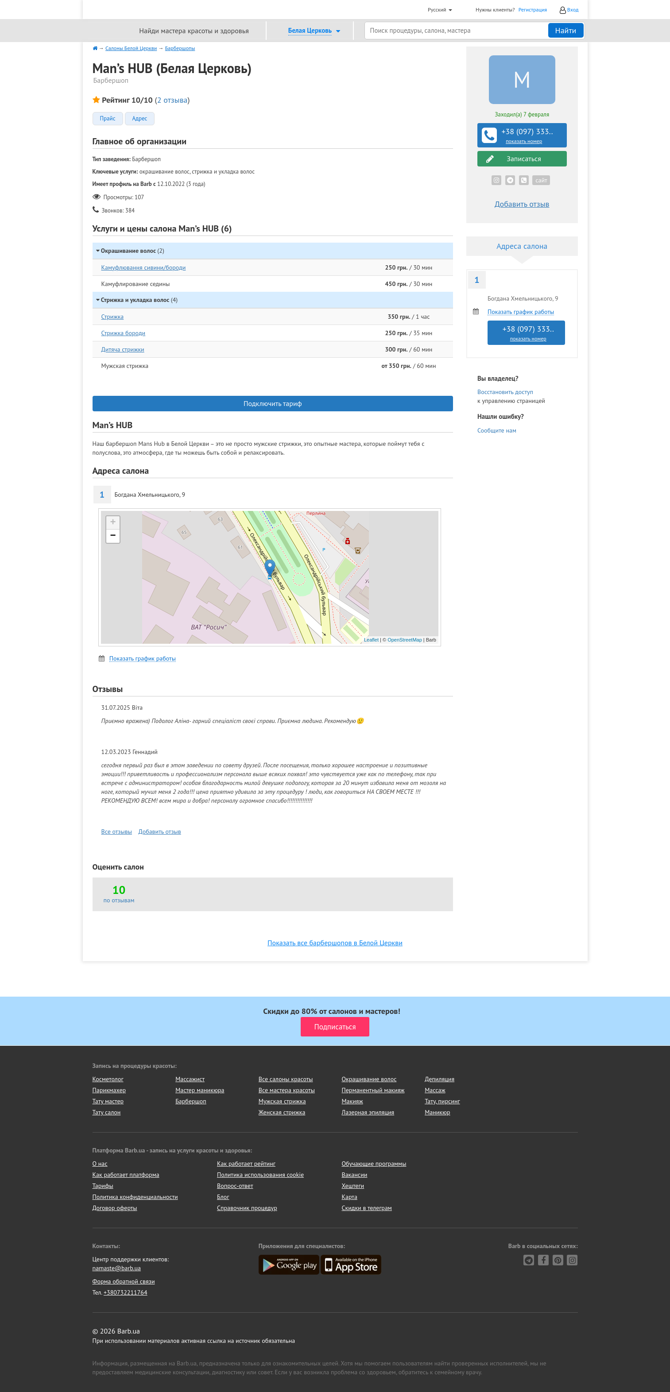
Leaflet (371, 639)
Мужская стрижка (282, 1101)
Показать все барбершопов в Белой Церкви (335, 942)
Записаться (513, 158)
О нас (100, 1164)
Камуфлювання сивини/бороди (143, 267)
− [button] (113, 536)
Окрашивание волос (368, 1079)
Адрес (139, 119)
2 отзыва (172, 100)
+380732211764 (125, 1292)
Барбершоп (190, 1101)
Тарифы (103, 1186)
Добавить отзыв (160, 831)
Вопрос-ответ (235, 1186)
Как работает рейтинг (246, 1164)
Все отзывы (116, 831)
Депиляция (439, 1079)
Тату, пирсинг (442, 1101)
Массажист (190, 1079)
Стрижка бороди (123, 333)
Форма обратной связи (124, 1281)
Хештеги (353, 1186)
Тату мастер (108, 1101)
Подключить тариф (273, 403)
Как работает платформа (126, 1175)
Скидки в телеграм (367, 1208)
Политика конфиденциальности (135, 1197)
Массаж (435, 1090)
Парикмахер (109, 1090)
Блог (223, 1197)
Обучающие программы (374, 1164)
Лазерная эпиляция (367, 1112)
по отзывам (119, 900)
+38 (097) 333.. (523, 135)
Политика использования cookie (260, 1175)
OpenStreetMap (404, 639)
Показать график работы (142, 658)
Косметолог (108, 1079)
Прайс (108, 119)
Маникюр (437, 1112)
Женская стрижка (282, 1112)
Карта (349, 1197)
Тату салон (107, 1112)
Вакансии (355, 1175)
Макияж (352, 1101)
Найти (566, 30)
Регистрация (533, 9)
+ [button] (113, 523)
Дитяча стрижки (122, 349)
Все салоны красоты (286, 1079)
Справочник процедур (247, 1208)
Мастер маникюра (199, 1090)
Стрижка (112, 317)
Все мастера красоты (287, 1090)
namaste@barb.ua (117, 1268)
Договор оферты (115, 1208)
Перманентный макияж (372, 1090)
